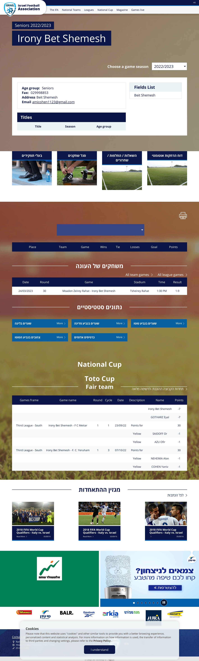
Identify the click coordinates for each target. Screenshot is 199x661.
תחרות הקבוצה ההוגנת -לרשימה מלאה (157, 388)
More (60, 322)
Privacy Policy (102, 640)
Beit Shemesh (144, 95)
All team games (137, 273)
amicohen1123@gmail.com (53, 102)
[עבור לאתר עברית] (194, 2)
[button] (164, 602)
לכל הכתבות (175, 494)
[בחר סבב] (100, 229)
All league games (170, 273)
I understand (99, 650)
